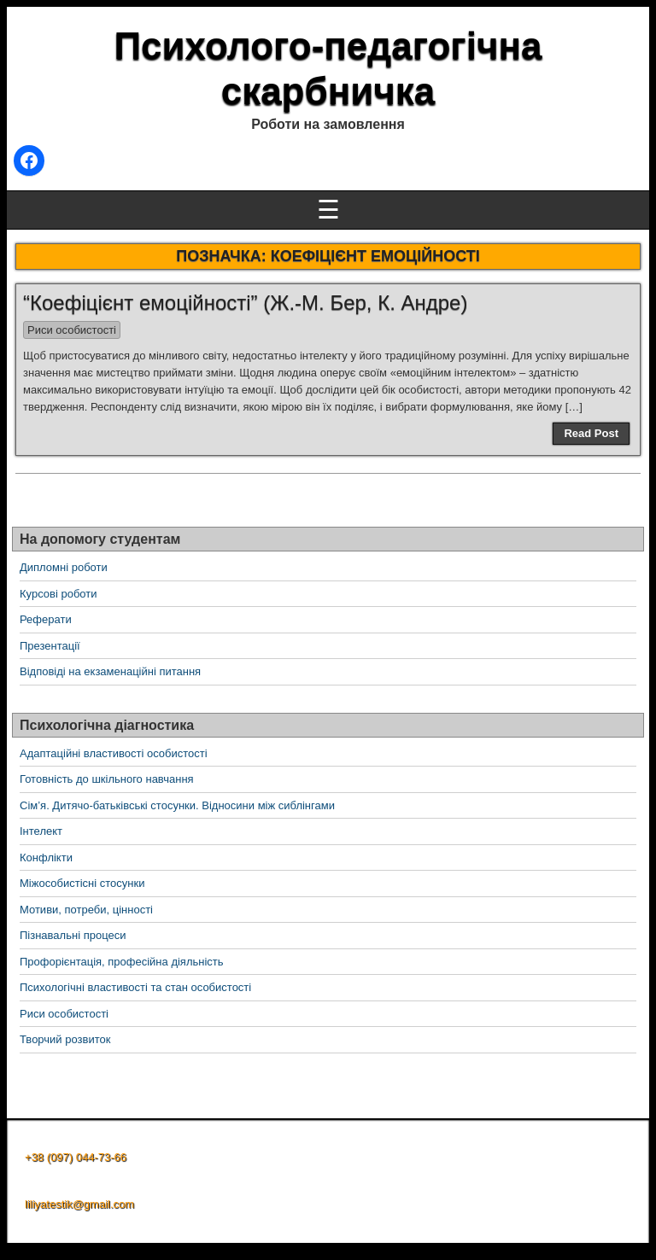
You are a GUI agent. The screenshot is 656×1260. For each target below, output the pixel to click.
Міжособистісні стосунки (82, 883)
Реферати (46, 619)
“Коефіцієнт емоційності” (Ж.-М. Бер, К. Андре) (245, 302)
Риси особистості (71, 330)
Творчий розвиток (65, 1039)
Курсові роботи (58, 593)
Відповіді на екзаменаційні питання (110, 671)
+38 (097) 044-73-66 (75, 1157)
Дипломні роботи (64, 567)
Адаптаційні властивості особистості (114, 753)
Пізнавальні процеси (73, 935)
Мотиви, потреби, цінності (86, 909)
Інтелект (41, 831)
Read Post (591, 433)
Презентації (50, 645)
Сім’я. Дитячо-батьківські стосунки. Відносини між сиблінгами (177, 805)
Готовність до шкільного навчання (107, 779)
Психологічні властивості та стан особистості (135, 987)
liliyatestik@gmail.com (79, 1204)
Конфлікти (46, 857)
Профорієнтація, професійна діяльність (122, 961)
